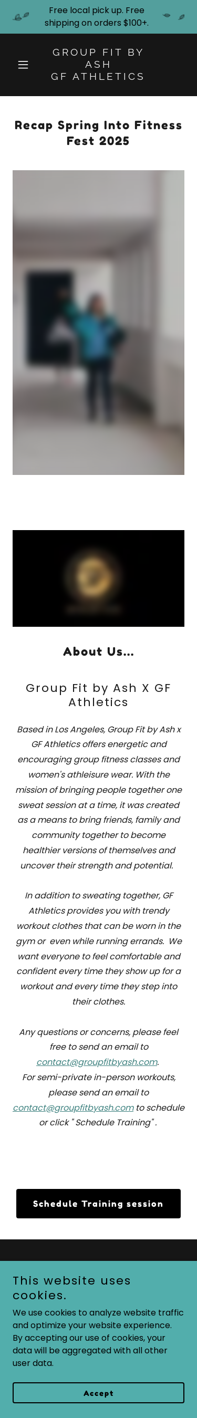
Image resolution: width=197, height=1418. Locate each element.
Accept (99, 1393)
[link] (98, 77)
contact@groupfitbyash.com (96, 1062)
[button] (25, 64)
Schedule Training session (98, 1203)
